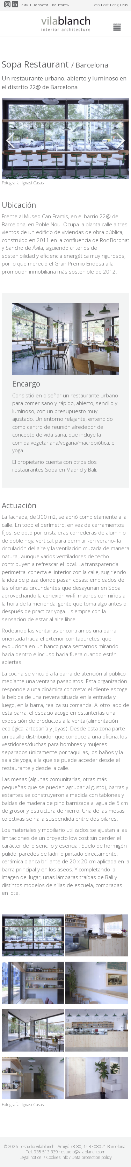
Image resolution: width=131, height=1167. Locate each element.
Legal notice (31, 1157)
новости (40, 4)
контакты (61, 4)
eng (115, 4)
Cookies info (57, 1157)
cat (106, 4)
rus (125, 4)
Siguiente (119, 140)
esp (97, 4)
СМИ (25, 4)
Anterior (12, 140)
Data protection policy (92, 1157)
